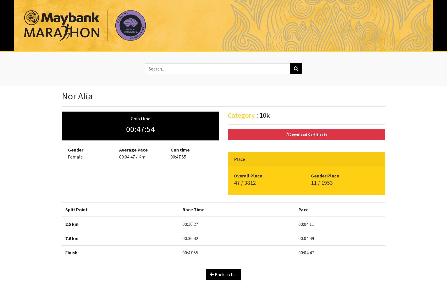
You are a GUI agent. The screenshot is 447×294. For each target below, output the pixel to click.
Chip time (140, 119)
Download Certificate (306, 134)
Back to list (223, 274)
